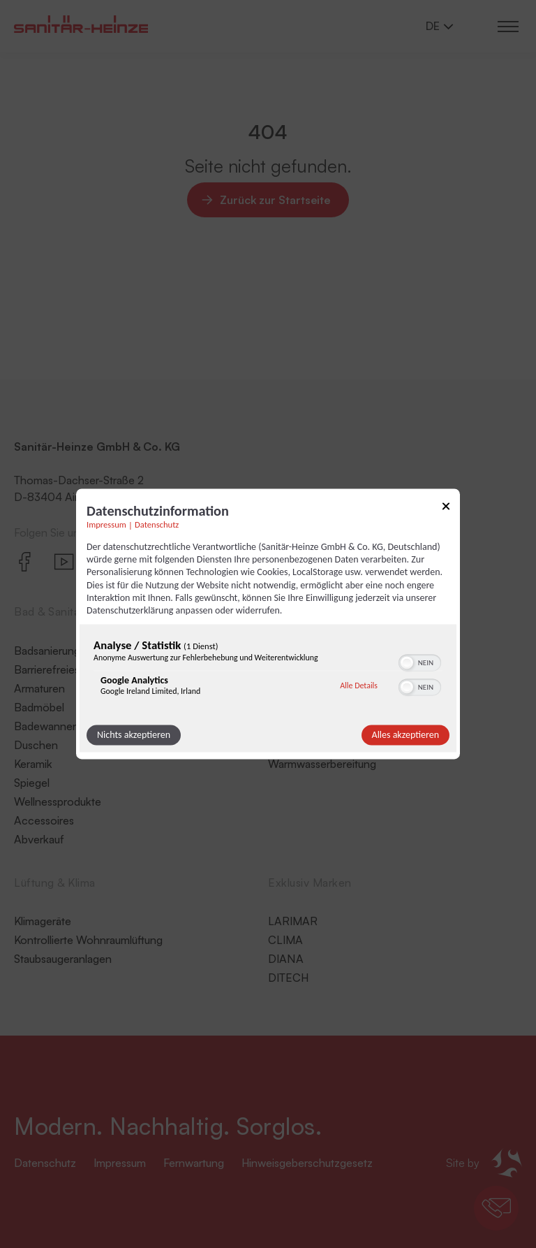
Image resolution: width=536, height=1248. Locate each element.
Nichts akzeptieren (133, 735)
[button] (407, 663)
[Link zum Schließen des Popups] (445, 508)
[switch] (419, 661)
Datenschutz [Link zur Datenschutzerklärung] (157, 524)
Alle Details (359, 685)
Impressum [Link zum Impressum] (106, 524)
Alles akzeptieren (405, 735)
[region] (268, 671)
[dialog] (268, 623)
